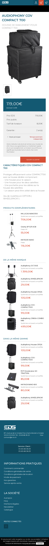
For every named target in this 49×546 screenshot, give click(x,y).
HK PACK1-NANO (27, 240)
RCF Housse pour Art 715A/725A (29, 372)
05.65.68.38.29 (24, 449)
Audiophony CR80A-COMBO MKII (32, 319)
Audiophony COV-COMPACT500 (28, 306)
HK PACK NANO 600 (29, 384)
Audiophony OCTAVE (29, 266)
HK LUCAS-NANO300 (29, 214)
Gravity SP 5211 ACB (28, 227)
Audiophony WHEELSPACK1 (32, 279)
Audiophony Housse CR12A (31, 292)
